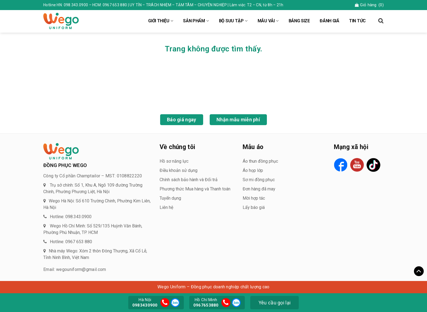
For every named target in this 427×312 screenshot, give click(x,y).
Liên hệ (166, 207)
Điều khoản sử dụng (178, 170)
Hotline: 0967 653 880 (71, 241)
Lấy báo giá (254, 207)
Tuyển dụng (170, 198)
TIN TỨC (357, 20)
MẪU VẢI (266, 20)
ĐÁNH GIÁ (329, 20)
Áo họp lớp (253, 170)
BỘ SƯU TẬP (231, 20)
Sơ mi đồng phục (259, 179)
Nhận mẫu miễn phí (238, 119)
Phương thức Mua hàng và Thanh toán (195, 188)
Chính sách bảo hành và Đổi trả (189, 179)
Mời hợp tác (254, 198)
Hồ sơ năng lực (174, 161)
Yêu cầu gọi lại (274, 302)
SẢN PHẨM (194, 20)
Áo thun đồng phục (260, 161)
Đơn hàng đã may (259, 188)
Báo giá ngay (181, 119)
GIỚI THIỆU (158, 20)
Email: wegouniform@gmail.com (74, 269)
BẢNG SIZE (299, 20)
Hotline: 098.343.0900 (70, 216)
